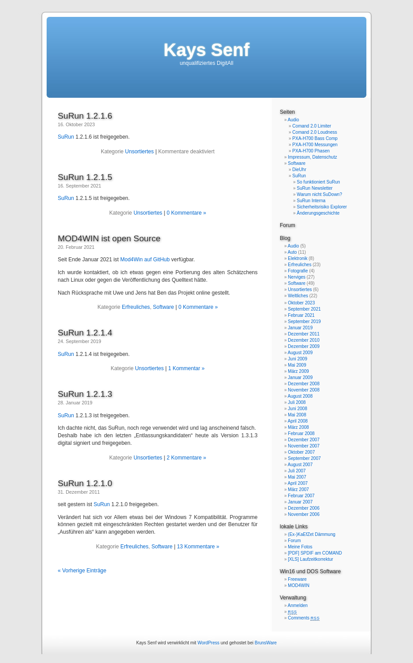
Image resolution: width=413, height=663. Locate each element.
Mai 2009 (297, 365)
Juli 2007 (297, 470)
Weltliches (298, 295)
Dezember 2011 (303, 334)
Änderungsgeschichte (318, 213)
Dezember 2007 (303, 439)
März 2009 (298, 371)
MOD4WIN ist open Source (109, 238)
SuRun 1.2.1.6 (85, 115)
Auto (292, 252)
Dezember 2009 (303, 346)
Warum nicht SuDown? (319, 194)
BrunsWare (265, 642)
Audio (293, 119)
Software (163, 307)
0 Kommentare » (186, 213)
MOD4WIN (298, 585)
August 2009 (300, 352)
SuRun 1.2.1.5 (85, 177)
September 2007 (304, 458)
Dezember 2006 (303, 508)
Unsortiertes (139, 151)
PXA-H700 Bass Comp (315, 138)
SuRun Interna (311, 200)
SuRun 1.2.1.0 (85, 483)
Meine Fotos (300, 546)
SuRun (66, 137)
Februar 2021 (301, 315)
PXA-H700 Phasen (311, 150)
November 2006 (303, 514)
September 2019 (304, 321)
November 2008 (303, 389)
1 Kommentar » (186, 368)
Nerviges (296, 277)
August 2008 (300, 396)
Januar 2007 (300, 501)
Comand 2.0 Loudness (314, 132)
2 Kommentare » (186, 458)
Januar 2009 (300, 377)
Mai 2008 (297, 414)
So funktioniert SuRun (318, 182)
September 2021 (304, 309)
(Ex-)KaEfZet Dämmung (311, 534)
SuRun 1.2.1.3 (85, 394)
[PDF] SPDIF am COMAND (315, 553)
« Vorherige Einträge (82, 570)
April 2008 (298, 421)
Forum (287, 225)
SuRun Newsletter (315, 188)
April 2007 (298, 483)
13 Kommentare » (198, 546)
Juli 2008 (297, 402)
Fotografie (298, 270)
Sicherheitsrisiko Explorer (322, 206)
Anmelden (298, 605)
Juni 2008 (297, 408)
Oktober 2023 (301, 302)
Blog (285, 238)
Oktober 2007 (301, 452)
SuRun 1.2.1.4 (85, 332)
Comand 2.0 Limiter (311, 126)
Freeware (297, 579)
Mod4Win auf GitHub (145, 259)
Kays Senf (206, 50)
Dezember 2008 (303, 383)
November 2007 (303, 445)
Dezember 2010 (303, 340)
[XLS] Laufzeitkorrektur (310, 559)
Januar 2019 (300, 327)
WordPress (208, 642)
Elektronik (297, 258)
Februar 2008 (301, 433)
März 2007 (298, 489)
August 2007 (300, 464)
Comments (304, 617)
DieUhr (299, 169)
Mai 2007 (297, 477)
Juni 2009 (297, 358)
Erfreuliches (136, 307)
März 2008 (298, 427)
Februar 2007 (301, 495)
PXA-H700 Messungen (315, 144)
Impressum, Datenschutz (312, 157)
